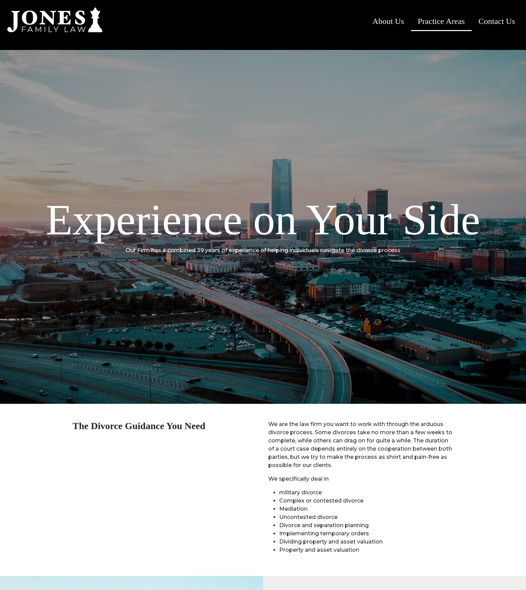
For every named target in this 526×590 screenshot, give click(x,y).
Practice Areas (441, 21)
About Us (388, 21)
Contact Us (497, 21)
